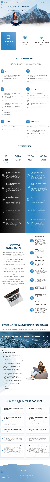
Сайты (13, 2)
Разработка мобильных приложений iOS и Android (42, 41)
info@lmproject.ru (46, 2)
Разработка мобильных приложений (27, 475)
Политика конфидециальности (7, 475)
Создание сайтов (8, 41)
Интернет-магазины (20, 2)
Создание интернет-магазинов (25, 41)
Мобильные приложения (29, 2)
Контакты (38, 2)
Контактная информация (24, 477)
